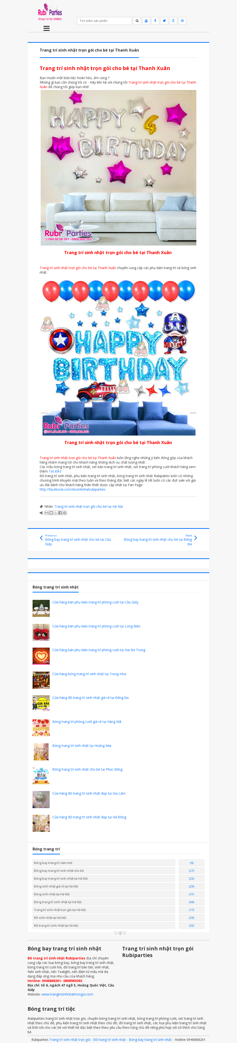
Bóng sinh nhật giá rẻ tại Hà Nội (56, 886)
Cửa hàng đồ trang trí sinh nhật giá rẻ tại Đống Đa (90, 697)
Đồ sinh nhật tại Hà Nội (50, 917)
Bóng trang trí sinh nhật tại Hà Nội (58, 902)
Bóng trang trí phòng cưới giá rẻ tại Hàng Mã (86, 721)
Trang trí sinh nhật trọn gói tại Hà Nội (60, 910)
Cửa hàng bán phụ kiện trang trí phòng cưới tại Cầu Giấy (95, 602)
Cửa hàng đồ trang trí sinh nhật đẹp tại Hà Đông (89, 817)
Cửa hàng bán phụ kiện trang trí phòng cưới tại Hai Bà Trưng (98, 650)
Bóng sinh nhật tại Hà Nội (52, 894)
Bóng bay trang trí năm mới (53, 863)
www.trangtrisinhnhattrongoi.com (67, 994)
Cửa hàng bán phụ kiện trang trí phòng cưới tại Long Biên (96, 626)
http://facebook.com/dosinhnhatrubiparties (73, 489)
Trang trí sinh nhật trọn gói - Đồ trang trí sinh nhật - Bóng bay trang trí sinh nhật (110, 1039)
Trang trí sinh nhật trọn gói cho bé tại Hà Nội (88, 506)
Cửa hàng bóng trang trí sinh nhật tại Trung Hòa (89, 674)
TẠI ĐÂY (55, 471)
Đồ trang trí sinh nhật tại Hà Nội (56, 925)
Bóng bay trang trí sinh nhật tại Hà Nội (61, 878)
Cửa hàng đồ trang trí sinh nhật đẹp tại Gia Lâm (89, 793)
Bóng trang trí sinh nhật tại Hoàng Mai (81, 745)
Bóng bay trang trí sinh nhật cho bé (59, 870)
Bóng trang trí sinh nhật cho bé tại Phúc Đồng (87, 769)
